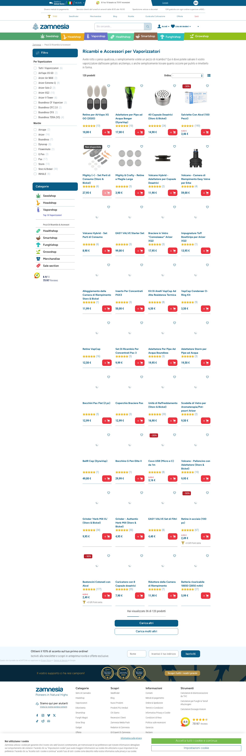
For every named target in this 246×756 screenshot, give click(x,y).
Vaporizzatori (81, 687)
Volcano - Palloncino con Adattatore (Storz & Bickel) (195, 476)
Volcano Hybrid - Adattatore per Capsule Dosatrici (162, 181)
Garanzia (149, 712)
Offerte (78, 717)
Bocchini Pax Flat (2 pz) (96, 412)
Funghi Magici (82, 702)
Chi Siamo (115, 697)
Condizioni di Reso (154, 702)
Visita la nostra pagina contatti (53, 691)
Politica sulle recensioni (156, 707)
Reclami (149, 717)
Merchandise (51, 259)
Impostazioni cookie (196, 748)
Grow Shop (80, 707)
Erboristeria (80, 692)
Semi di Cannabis (83, 677)
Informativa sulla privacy (131, 738)
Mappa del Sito (117, 727)
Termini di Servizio (61, 645)
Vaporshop (50, 209)
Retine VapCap (91, 356)
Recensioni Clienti (118, 702)
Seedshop (49, 196)
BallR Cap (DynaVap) (95, 472)
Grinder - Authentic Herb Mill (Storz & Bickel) (126, 536)
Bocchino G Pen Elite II (128, 472)
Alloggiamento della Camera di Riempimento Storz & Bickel (97, 300)
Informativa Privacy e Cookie (158, 697)
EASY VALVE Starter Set (129, 236)
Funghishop (50, 245)
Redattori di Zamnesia (120, 712)
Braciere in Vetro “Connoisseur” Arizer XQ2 (160, 240)
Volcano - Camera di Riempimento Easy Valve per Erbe (195, 181)
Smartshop (50, 238)
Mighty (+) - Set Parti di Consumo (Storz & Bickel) (96, 181)
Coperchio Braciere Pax (129, 412)
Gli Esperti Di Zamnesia (120, 717)
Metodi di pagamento (155, 682)
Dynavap (42, 144)
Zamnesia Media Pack (120, 707)
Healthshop (50, 231)
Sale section (51, 265)
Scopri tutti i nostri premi (182, 657)
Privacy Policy (46, 645)
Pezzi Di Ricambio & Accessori (56, 224)
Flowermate (44, 149)
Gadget (79, 712)
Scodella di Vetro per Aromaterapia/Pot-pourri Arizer (193, 416)
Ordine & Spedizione (154, 687)
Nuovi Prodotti (117, 687)
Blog (113, 682)
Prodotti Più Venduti (119, 692)
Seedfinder (115, 677)
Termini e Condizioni (154, 692)
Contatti (149, 677)
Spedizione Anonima (119, 722)
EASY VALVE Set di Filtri (162, 532)
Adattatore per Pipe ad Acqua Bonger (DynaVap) (128, 118)
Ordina (167, 75)
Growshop (49, 252)
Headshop (49, 203)
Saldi (78, 722)
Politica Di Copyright (154, 722)
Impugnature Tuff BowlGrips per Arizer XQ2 (193, 240)
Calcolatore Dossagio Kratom (193, 694)
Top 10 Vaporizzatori (52, 215)
